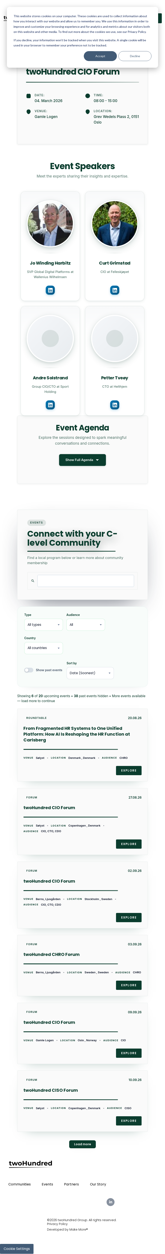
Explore (128, 770)
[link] (82, 745)
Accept (100, 56)
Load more (82, 1144)
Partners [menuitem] (71, 1184)
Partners (134, 4)
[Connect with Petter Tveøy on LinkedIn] (114, 404)
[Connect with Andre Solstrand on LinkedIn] (50, 404)
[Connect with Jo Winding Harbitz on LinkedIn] (50, 290)
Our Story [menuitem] (98, 1184)
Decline (135, 56)
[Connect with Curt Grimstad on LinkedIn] (114, 290)
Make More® (78, 1229)
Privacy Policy (57, 1224)
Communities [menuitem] (19, 1184)
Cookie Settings (17, 1248)
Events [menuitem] (47, 1184)
